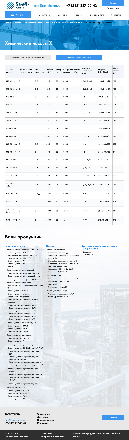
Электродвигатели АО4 (17, 396)
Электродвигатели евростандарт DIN (21, 270)
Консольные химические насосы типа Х (64, 22)
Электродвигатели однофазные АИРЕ (21, 279)
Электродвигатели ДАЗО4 (18, 338)
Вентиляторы (88, 254)
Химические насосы (34, 22)
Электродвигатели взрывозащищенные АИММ (27, 362)
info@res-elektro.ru (47, 5)
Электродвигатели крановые (18, 290)
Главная (8, 22)
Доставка (63, 14)
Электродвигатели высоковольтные (20, 335)
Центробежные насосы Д (58, 252)
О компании (45, 14)
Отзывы (78, 14)
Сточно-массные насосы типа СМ (61, 294)
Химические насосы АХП (57, 287)
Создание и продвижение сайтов (91, 433)
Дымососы (87, 252)
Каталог (17, 14)
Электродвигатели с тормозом (19, 282)
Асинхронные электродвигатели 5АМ (22, 255)
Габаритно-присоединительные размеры (28, 58)
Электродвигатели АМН (17, 328)
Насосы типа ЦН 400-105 (58, 271)
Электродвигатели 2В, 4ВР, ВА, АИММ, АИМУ (26, 348)
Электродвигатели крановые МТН (22, 313)
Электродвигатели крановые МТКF (22, 316)
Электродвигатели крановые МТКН (22, 310)
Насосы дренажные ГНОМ (58, 296)
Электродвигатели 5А (16, 263)
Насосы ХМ (52, 284)
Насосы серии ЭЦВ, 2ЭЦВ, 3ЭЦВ (60, 269)
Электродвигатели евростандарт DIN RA (24, 276)
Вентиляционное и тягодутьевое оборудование (99, 247)
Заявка (113, 2)
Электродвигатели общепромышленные (22, 249)
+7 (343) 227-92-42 (81, 5)
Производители (97, 14)
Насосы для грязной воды (57, 290)
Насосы (18, 22)
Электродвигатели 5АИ (17, 258)
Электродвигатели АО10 (18, 399)
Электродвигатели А (16, 261)
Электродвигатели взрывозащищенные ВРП (25, 374)
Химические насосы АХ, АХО (59, 281)
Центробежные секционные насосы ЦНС (63, 263)
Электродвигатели (16, 245)
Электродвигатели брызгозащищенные (22, 322)
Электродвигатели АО (16, 387)
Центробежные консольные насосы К (62, 261)
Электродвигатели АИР (17, 252)
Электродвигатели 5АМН (18, 331)
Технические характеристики (80, 58)
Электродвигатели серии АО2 (20, 390)
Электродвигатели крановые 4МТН (22, 308)
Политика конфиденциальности (52, 435)
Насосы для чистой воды (56, 249)
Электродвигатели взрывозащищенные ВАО (25, 383)
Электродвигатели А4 (16, 341)
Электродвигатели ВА (17, 359)
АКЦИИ (11, 266)
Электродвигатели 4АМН (18, 326)
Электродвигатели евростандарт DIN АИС (24, 273)
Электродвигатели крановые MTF (22, 319)
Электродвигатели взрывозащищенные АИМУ (27, 365)
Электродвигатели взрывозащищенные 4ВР (25, 356)
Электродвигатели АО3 (17, 393)
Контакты (116, 14)
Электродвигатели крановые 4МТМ (23, 305)
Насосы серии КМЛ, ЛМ (57, 266)
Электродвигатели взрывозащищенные (22, 344)
